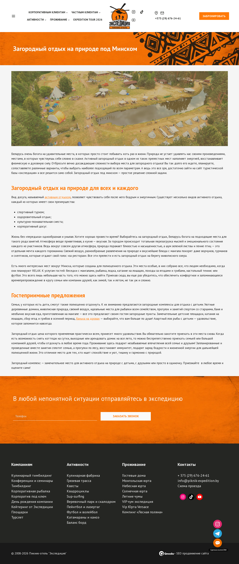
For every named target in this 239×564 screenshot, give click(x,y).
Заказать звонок (126, 416)
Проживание (134, 464)
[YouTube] (133, 20)
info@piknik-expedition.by (198, 480)
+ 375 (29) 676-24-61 (193, 475)
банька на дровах (88, 319)
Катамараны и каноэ (83, 517)
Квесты (72, 486)
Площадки (19, 512)
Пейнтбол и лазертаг (83, 507)
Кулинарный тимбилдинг (31, 475)
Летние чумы (132, 496)
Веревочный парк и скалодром (91, 501)
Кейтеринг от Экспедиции (32, 507)
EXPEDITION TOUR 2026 (87, 19)
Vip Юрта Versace (135, 507)
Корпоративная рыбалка (30, 491)
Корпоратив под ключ (28, 496)
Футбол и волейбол (82, 512)
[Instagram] (133, 12)
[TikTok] (141, 12)
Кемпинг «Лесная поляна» (142, 512)
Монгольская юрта (136, 480)
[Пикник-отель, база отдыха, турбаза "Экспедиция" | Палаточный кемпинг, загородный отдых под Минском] (119, 16)
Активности (78, 464)
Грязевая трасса (79, 480)
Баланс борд (76, 522)
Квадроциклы (78, 491)
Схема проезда (189, 486)
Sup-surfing (75, 496)
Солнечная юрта (134, 491)
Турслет (17, 517)
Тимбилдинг (21, 486)
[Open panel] (15, 16)
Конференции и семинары (32, 480)
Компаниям (21, 464)
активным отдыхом (58, 197)
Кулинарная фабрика (83, 475)
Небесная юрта (134, 486)
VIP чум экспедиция (137, 501)
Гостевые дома (134, 475)
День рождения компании (32, 501)
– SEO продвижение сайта (191, 553)
